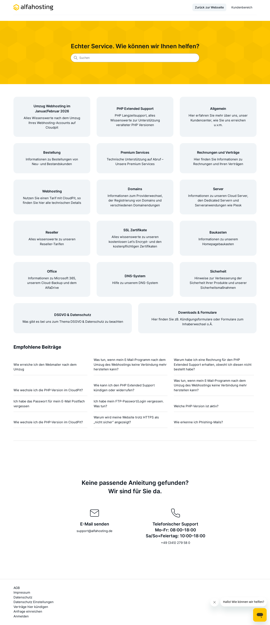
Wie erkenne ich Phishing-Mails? (198, 422)
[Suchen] (135, 58)
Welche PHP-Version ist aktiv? (196, 406)
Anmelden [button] (21, 616)
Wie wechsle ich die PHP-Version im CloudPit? (48, 390)
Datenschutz (23, 597)
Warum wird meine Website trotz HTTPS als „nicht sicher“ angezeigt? (126, 419)
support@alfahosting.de (94, 531)
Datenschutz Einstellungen (34, 602)
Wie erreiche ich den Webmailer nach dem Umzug (45, 367)
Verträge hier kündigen (31, 607)
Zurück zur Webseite (209, 7)
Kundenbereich (241, 7)
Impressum (22, 592)
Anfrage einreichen (28, 611)
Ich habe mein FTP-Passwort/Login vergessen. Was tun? (129, 403)
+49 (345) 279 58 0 (175, 543)
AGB (17, 588)
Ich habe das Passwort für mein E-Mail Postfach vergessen (49, 403)
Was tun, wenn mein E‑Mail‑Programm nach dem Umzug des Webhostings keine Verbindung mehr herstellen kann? (130, 364)
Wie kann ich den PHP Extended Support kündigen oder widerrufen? (124, 387)
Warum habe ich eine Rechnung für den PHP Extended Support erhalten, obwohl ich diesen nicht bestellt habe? (212, 364)
